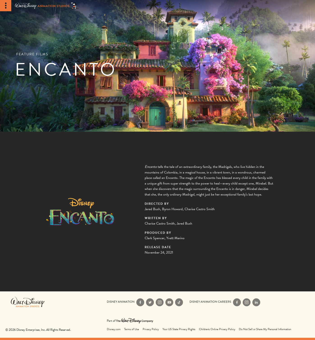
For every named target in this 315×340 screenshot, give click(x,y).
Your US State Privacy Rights (178, 329)
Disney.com (114, 329)
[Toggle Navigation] (5, 5)
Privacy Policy (151, 329)
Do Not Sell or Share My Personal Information (265, 329)
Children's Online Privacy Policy (217, 329)
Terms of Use (131, 329)
